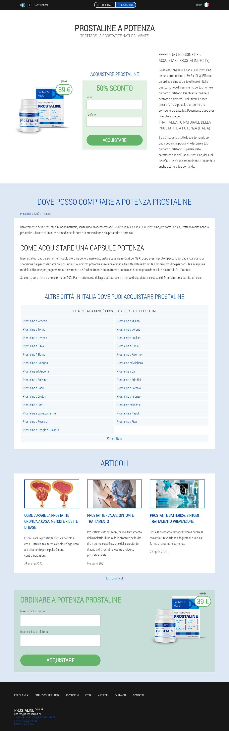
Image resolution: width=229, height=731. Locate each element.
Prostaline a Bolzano (35, 380)
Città (88, 695)
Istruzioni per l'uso (47, 695)
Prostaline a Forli (33, 405)
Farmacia (120, 695)
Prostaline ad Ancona (36, 371)
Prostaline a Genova (35, 338)
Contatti (138, 695)
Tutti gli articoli (114, 578)
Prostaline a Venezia (35, 321)
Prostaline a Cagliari (128, 338)
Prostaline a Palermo (129, 354)
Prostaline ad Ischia (128, 405)
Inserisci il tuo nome (32, 611)
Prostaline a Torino (34, 329)
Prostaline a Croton (34, 396)
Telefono (91, 114)
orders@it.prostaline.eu (28, 714)
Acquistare (114, 140)
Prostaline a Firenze (128, 396)
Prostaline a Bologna (35, 363)
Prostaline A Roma (34, 354)
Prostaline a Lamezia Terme (39, 413)
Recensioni (72, 695)
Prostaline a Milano (128, 321)
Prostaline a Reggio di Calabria (41, 430)
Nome (90, 97)
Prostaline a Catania (129, 388)
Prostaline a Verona (128, 329)
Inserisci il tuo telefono (34, 631)
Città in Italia (114, 438)
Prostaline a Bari (126, 371)
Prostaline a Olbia (33, 346)
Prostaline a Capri (33, 388)
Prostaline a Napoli (128, 413)
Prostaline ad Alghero (130, 363)
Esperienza (21, 695)
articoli (103, 695)
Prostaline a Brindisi (129, 380)
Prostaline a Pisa (127, 421)
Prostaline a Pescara (35, 421)
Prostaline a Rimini (128, 346)
